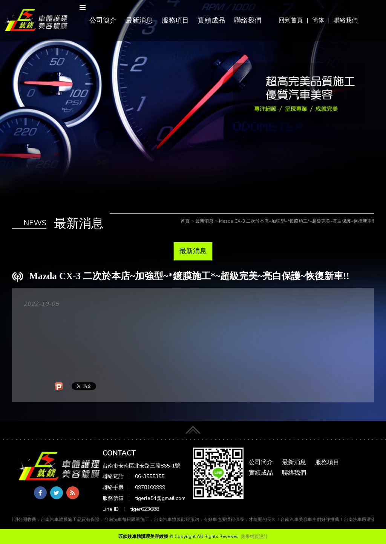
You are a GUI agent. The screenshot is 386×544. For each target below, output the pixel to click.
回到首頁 (291, 20)
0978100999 (150, 487)
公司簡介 (102, 20)
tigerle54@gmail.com (160, 498)
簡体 (318, 20)
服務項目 (175, 20)
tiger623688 (144, 509)
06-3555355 (149, 476)
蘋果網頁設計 (254, 536)
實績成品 (211, 20)
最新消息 (139, 20)
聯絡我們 (346, 20)
